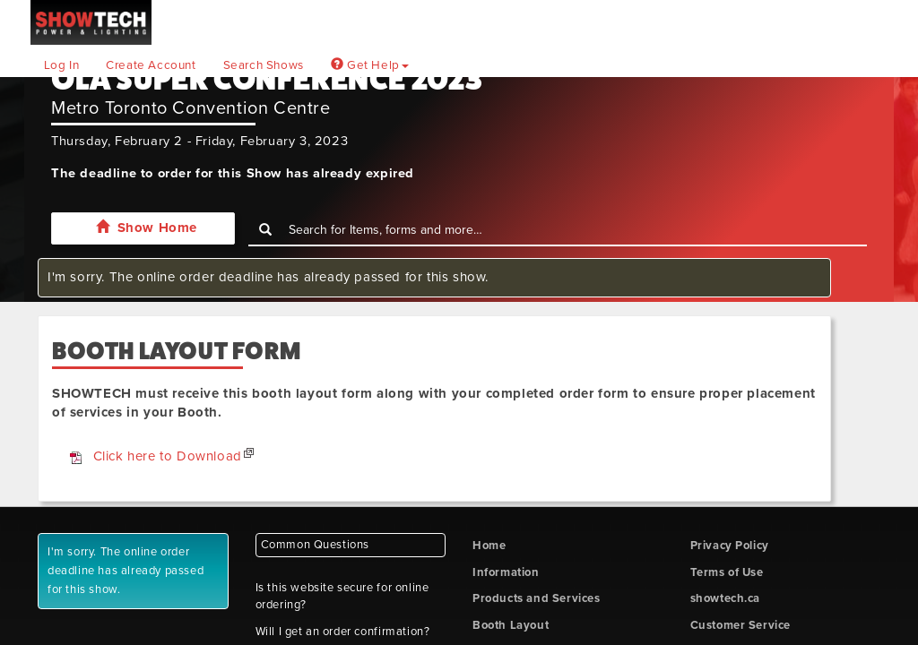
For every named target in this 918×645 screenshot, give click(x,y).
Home (489, 545)
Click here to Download (167, 456)
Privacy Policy (729, 545)
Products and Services (536, 598)
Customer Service (741, 625)
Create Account (150, 65)
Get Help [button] (370, 65)
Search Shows (263, 65)
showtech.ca (725, 598)
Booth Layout (510, 625)
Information (506, 572)
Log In (62, 65)
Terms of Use (727, 572)
